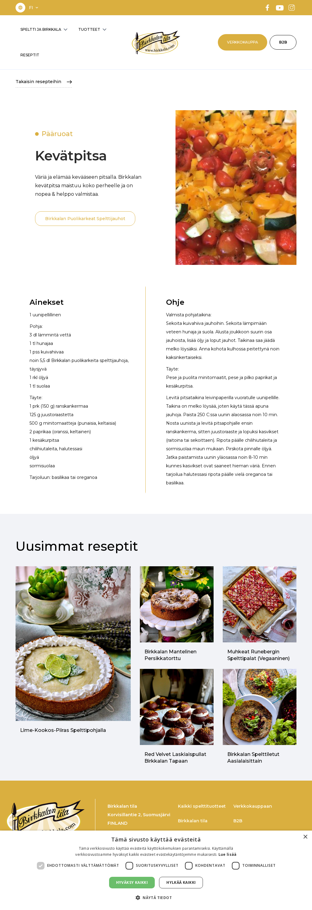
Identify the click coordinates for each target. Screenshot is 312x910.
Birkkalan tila (192, 821)
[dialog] (156, 870)
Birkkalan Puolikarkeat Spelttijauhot (85, 218)
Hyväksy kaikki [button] (132, 882)
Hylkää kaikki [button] (181, 882)
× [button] (305, 837)
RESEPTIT (29, 55)
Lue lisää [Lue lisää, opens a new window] (227, 854)
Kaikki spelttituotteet (202, 806)
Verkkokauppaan (252, 806)
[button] (34, 7)
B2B (283, 42)
